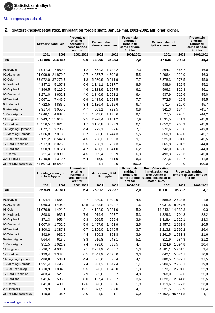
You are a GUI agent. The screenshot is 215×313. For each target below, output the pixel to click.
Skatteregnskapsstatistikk (23, 19)
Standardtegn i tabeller (18, 302)
